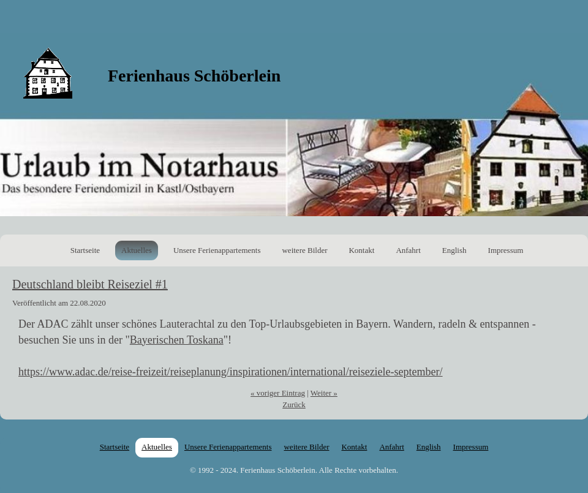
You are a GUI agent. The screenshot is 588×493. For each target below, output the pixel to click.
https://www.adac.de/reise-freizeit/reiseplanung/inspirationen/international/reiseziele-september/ (230, 372)
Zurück (294, 404)
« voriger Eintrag (278, 392)
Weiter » (324, 392)
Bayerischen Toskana (177, 340)
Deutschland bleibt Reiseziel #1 (90, 284)
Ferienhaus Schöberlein (194, 75)
